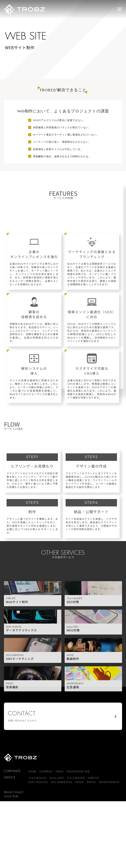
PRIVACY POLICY (14, 792)
